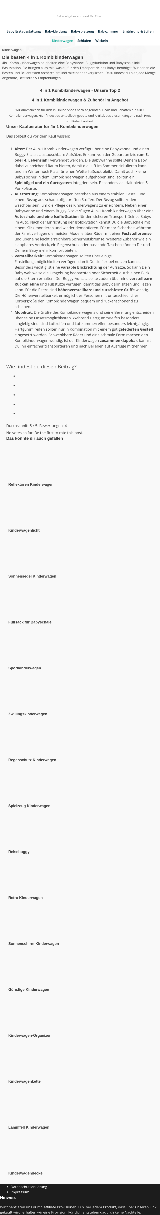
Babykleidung (56, 31)
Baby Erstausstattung (23, 31)
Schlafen (84, 40)
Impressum (20, 1192)
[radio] (86, 375)
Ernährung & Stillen (138, 31)
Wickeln (101, 40)
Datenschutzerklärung (29, 1186)
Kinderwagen (62, 40)
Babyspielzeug (82, 31)
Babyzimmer (108, 31)
